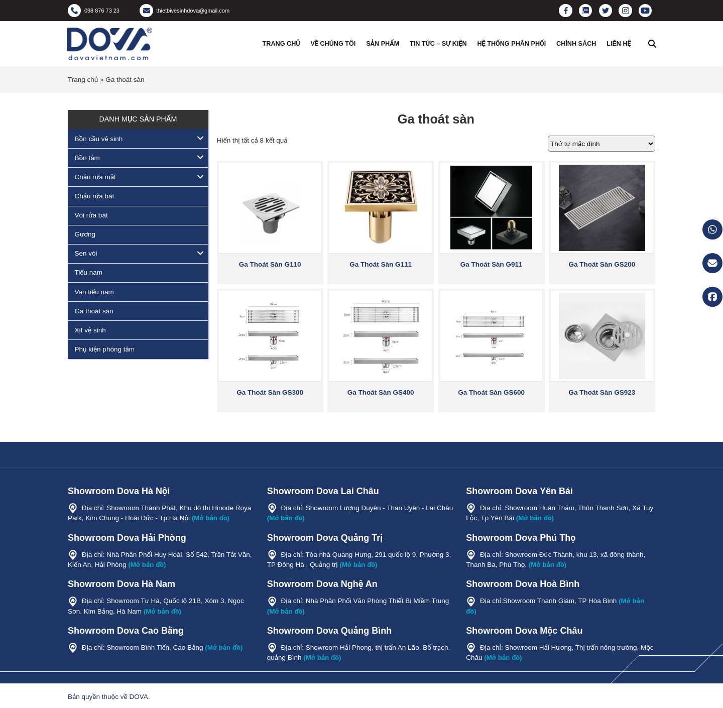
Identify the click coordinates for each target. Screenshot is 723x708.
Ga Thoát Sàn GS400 (380, 392)
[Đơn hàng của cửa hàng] (601, 144)
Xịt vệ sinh (90, 330)
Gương (85, 234)
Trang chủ (281, 43)
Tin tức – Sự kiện (438, 43)
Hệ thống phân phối (511, 43)
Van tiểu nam (94, 292)
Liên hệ (619, 43)
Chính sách (576, 43)
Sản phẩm (382, 43)
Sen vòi (86, 253)
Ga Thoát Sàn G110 (270, 264)
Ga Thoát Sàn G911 (491, 264)
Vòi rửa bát (91, 215)
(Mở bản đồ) (210, 518)
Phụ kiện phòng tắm (105, 349)
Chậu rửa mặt (95, 177)
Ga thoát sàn (94, 311)
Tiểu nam (88, 272)
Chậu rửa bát (94, 196)
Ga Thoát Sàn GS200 (602, 264)
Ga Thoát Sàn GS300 (269, 392)
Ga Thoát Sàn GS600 (491, 392)
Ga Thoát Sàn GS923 (602, 392)
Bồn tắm (87, 158)
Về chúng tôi (332, 43)
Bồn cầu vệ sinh (99, 139)
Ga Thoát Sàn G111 (380, 264)
